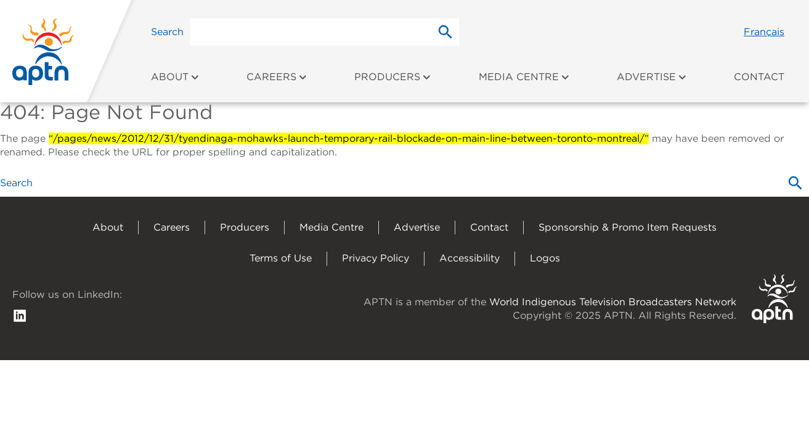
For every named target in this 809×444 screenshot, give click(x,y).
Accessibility (469, 258)
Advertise (417, 227)
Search (167, 32)
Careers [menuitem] (276, 77)
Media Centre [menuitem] (524, 77)
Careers (171, 227)
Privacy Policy (375, 258)
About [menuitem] (175, 77)
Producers (244, 227)
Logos (545, 258)
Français (764, 32)
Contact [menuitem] (759, 77)
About (107, 227)
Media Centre (331, 227)
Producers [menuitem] (392, 77)
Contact (489, 227)
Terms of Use (281, 258)
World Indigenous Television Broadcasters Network (612, 302)
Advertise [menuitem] (652, 77)
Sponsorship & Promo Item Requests (628, 227)
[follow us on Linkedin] (19, 315)
